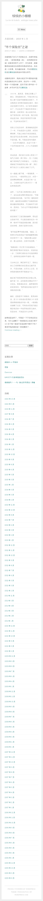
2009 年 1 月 (9, 686)
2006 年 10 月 (10, 822)
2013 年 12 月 (10, 505)
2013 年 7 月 (9, 520)
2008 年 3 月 (9, 737)
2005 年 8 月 (9, 878)
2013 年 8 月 (9, 515)
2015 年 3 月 (9, 479)
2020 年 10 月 (10, 399)
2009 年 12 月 (10, 656)
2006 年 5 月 (9, 848)
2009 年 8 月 (10, 666)
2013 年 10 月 (10, 510)
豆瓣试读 (11, 72)
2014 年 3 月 (9, 495)
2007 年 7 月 (9, 777)
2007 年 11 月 (10, 757)
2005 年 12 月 (10, 863)
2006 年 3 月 (9, 853)
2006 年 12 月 (10, 812)
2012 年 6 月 (9, 575)
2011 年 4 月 (9, 606)
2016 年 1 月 (9, 444)
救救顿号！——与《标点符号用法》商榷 (20, 382)
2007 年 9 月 (9, 767)
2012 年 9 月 (9, 560)
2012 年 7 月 (9, 570)
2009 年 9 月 (10, 661)
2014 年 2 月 (9, 500)
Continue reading (13, 330)
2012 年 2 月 (9, 590)
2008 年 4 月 (9, 732)
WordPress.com (21, 895)
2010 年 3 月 (9, 646)
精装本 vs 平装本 (11, 362)
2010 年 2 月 (9, 651)
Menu (21, 29)
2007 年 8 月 (9, 772)
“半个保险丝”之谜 (16, 47)
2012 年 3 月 (9, 585)
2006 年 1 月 (9, 858)
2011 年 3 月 (9, 611)
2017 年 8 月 (9, 414)
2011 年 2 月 (9, 616)
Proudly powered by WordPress (21, 889)
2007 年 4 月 (9, 792)
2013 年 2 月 (9, 535)
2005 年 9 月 (9, 873)
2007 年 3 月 (9, 797)
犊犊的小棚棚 (21, 16)
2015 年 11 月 (9, 449)
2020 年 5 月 (9, 404)
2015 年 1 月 (9, 485)
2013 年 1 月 (9, 540)
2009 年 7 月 (9, 671)
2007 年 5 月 (9, 787)
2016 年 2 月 (9, 439)
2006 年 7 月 (9, 838)
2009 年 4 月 (9, 681)
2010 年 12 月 (10, 626)
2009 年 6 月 (10, 676)
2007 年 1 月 (9, 807)
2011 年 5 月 (9, 600)
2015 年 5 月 (9, 474)
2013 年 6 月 (9, 525)
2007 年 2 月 (9, 802)
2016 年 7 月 (9, 419)
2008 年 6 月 (10, 722)
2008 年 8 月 (10, 712)
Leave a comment (27, 51)
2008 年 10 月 (10, 701)
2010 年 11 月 (10, 631)
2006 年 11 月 (10, 817)
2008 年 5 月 (9, 727)
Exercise (8, 372)
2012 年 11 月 (9, 550)
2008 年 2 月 (9, 742)
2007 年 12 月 (10, 752)
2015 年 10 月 (10, 454)
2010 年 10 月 (10, 636)
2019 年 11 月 (10, 409)
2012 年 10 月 (10, 555)
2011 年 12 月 (9, 595)
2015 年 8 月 (9, 464)
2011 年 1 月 (9, 621)
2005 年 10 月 (10, 868)
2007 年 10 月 (10, 762)
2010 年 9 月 (9, 641)
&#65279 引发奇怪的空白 (14, 377)
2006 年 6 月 (10, 843)
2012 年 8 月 (9, 565)
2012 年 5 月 (9, 580)
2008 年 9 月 (10, 706)
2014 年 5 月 (9, 490)
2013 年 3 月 (9, 530)
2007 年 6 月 (9, 782)
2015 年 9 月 (9, 459)
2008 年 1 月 (9, 747)
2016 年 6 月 (9, 424)
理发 (6, 367)
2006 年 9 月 (10, 827)
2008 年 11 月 (10, 696)
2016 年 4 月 (9, 434)
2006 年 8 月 (10, 833)
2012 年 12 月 (10, 545)
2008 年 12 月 (10, 691)
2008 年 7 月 (9, 717)
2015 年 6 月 (9, 469)
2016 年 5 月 (9, 429)
